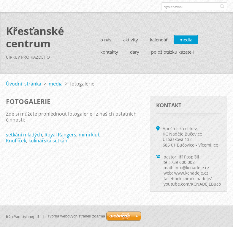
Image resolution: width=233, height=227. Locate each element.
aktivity (130, 40)
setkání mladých (24, 134)
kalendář (159, 40)
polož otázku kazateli (172, 52)
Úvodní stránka (23, 83)
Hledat (222, 6)
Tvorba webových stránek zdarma (76, 216)
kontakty (109, 52)
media (186, 40)
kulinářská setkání (48, 140)
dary (134, 52)
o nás (105, 40)
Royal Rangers (60, 134)
